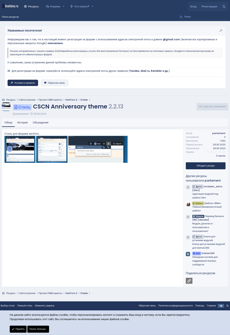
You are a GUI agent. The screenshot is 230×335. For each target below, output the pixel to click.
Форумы (55, 6)
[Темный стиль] (224, 6)
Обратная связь (54, 83)
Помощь (196, 306)
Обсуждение (41, 123)
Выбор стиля (10, 306)
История (22, 123)
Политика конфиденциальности (172, 306)
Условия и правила (23, 83)
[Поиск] (203, 17)
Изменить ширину (47, 306)
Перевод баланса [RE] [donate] (208, 218)
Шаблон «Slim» (206, 203)
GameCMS (203, 253)
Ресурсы (33, 6)
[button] (63, 6)
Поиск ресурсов (10, 17)
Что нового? (81, 6)
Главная (208, 306)
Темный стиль (27, 306)
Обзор (8, 123)
